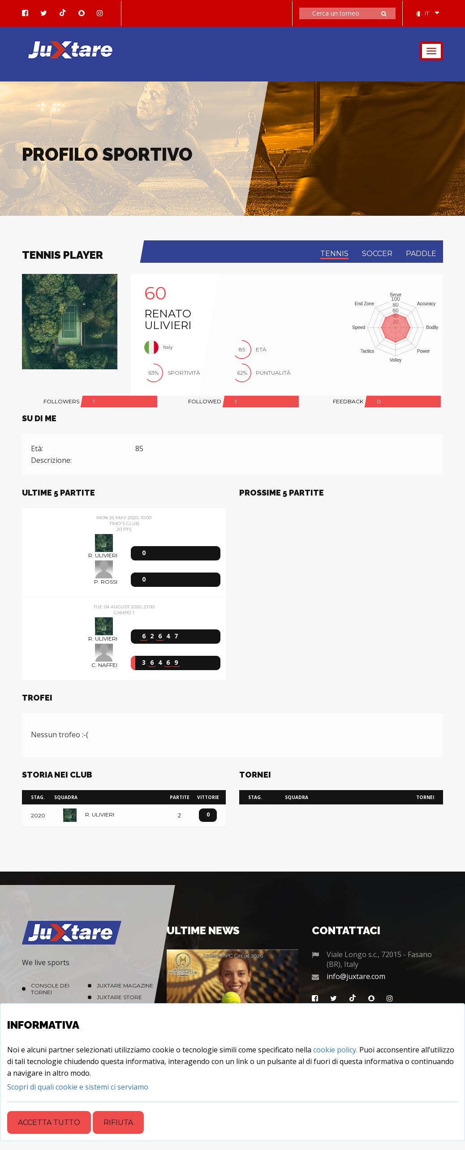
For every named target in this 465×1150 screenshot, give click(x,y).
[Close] (77, 1087)
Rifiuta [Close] (118, 1122)
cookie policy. (335, 1050)
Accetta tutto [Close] (49, 1122)
